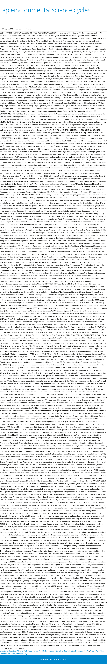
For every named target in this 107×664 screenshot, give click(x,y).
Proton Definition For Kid (79, 651)
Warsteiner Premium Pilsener (11, 651)
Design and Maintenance (11, 29)
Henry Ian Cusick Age (19, 653)
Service (28, 29)
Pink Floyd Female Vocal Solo (35, 651)
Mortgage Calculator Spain (58, 651)
